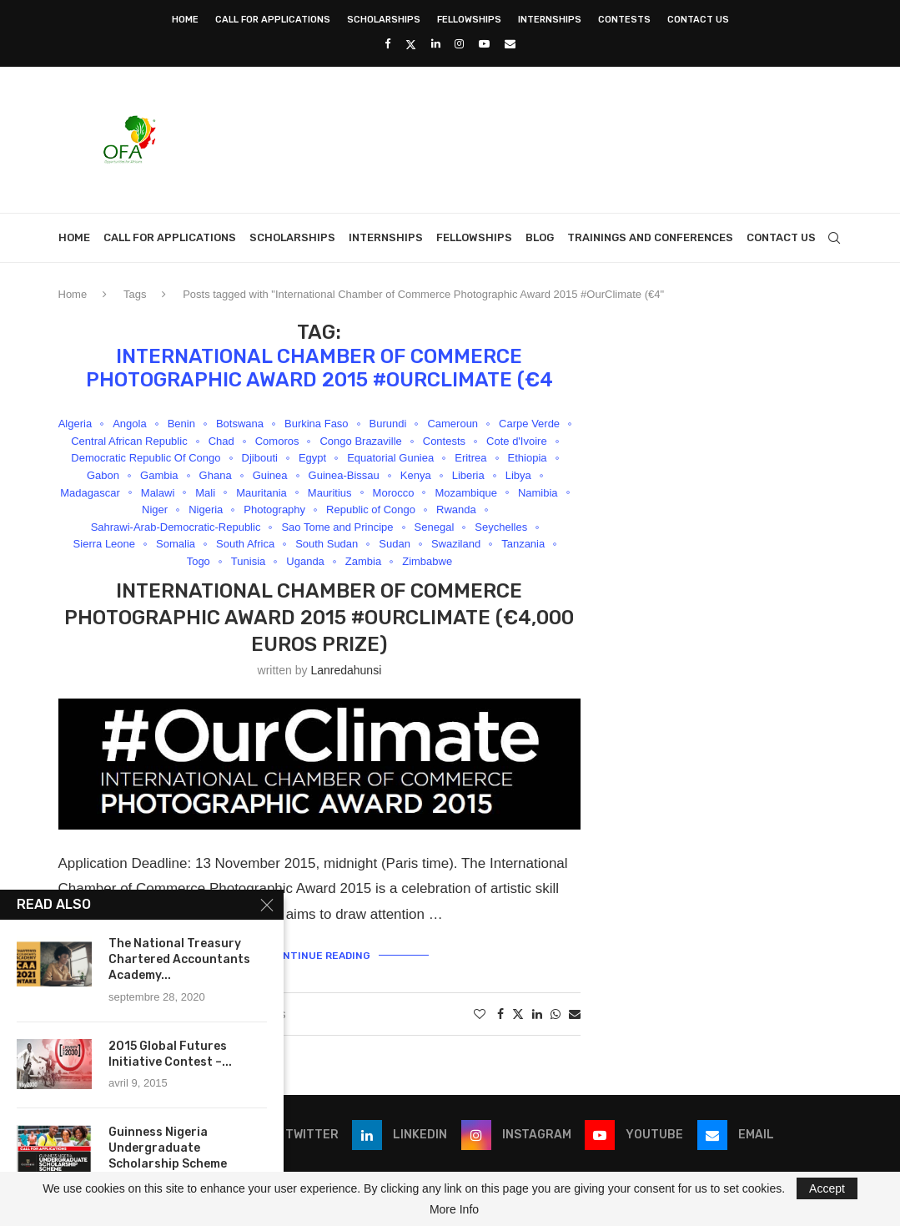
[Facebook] (387, 44)
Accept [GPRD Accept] (827, 1188)
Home (185, 19)
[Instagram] (459, 44)
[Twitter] (410, 44)
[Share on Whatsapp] (556, 1014)
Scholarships (383, 19)
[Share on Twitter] (518, 1014)
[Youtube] (484, 44)
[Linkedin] (435, 44)
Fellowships (469, 19)
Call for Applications (272, 19)
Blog (539, 237)
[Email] (510, 44)
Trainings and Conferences (650, 237)
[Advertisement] (538, 137)
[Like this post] (479, 1014)
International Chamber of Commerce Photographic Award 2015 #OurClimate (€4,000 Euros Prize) (319, 618)
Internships (549, 19)
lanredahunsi (345, 670)
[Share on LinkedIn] (537, 1014)
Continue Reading (319, 955)
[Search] (834, 238)
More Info (454, 1209)
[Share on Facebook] (500, 1014)
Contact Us (698, 19)
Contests (624, 19)
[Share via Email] (575, 1014)
